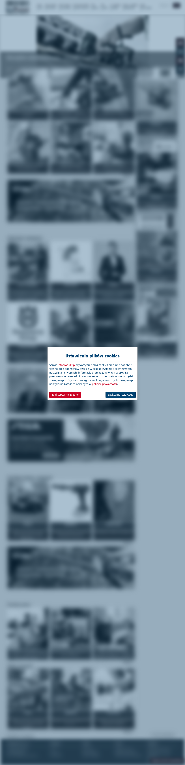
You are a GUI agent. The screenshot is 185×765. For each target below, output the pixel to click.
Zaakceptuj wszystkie (120, 394)
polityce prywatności (104, 384)
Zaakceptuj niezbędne (65, 394)
